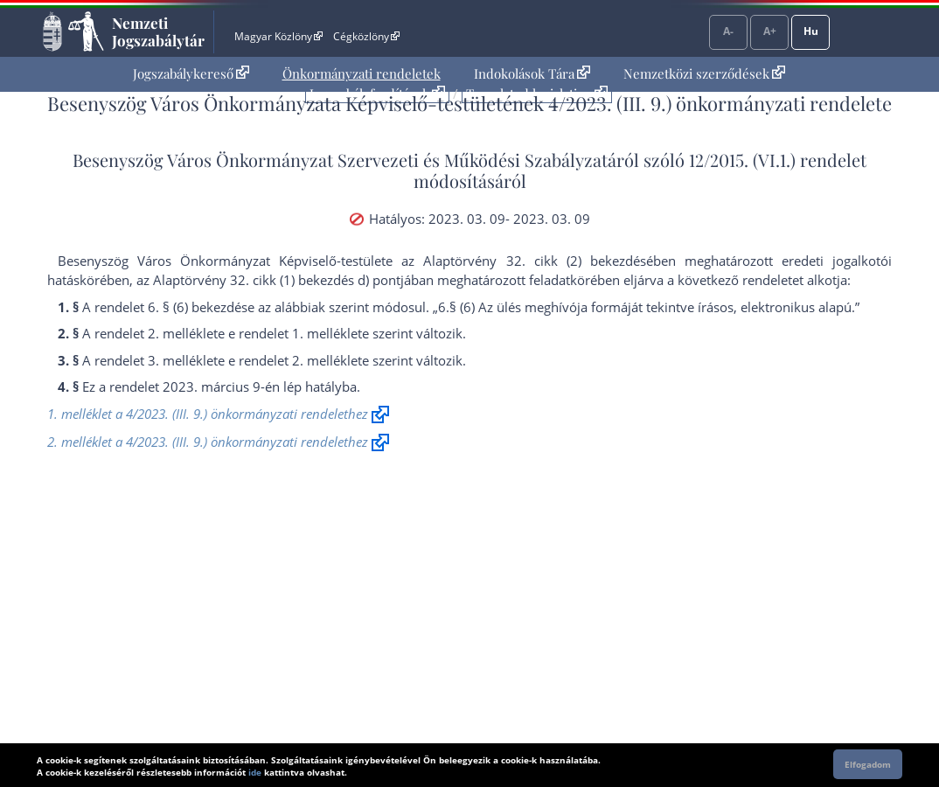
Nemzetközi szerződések (704, 73)
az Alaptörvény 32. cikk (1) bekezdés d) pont (268, 280)
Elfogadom (868, 764)
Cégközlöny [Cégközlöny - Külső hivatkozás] (366, 36)
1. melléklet (327, 333)
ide (254, 772)
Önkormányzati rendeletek (361, 73)
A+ (769, 31)
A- (728, 31)
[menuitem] (191, 74)
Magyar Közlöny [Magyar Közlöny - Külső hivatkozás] (278, 36)
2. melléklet (183, 333)
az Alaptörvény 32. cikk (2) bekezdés (523, 260)
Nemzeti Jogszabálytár (158, 31)
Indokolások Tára (532, 73)
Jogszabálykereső (191, 73)
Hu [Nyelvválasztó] (810, 31)
